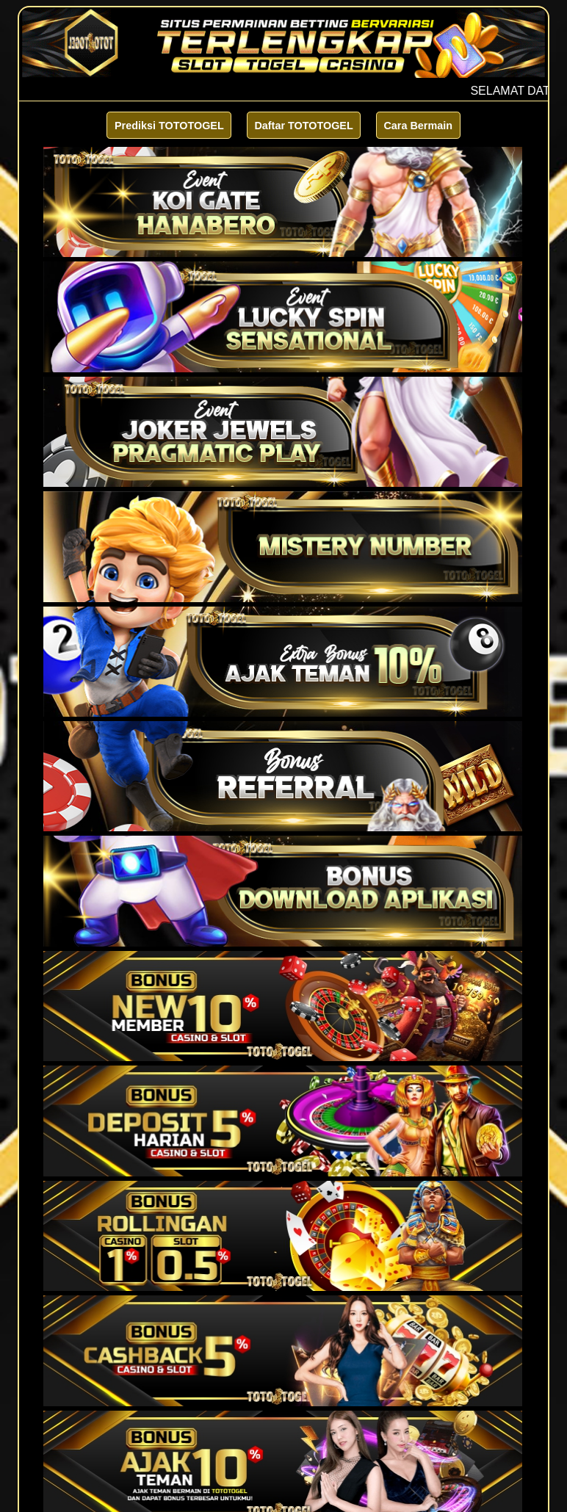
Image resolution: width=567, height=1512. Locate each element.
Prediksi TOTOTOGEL (169, 125)
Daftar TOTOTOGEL (303, 125)
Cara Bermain (417, 125)
